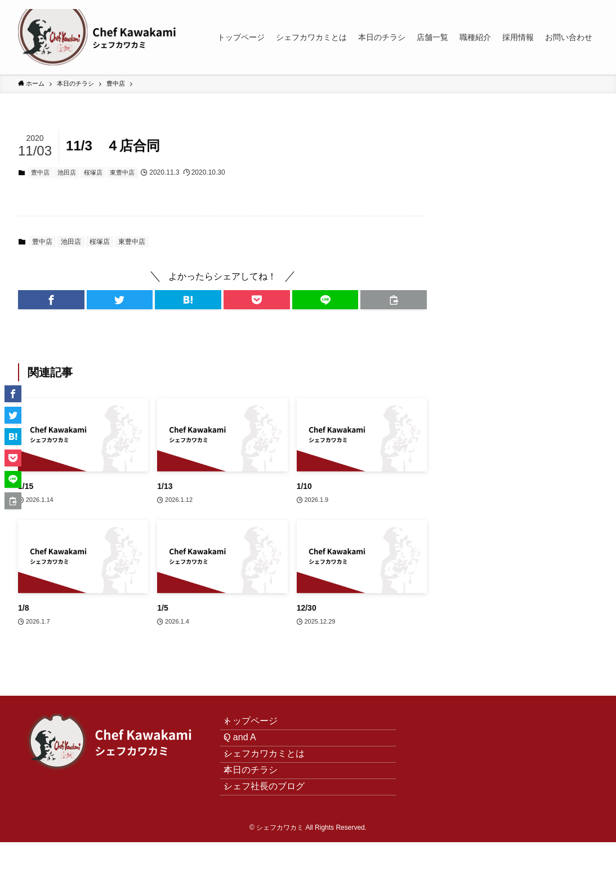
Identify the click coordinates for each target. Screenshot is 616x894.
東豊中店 (122, 172)
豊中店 (40, 172)
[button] (51, 299)
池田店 (66, 172)
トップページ (261, 726)
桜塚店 (93, 172)
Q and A (250, 753)
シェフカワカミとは (274, 779)
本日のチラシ (261, 806)
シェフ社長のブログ (274, 833)
